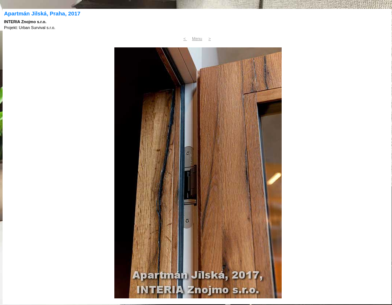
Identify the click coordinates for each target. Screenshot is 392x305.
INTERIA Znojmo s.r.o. (25, 21)
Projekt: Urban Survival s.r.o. (29, 27)
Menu (197, 38)
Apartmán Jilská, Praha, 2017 (42, 13)
